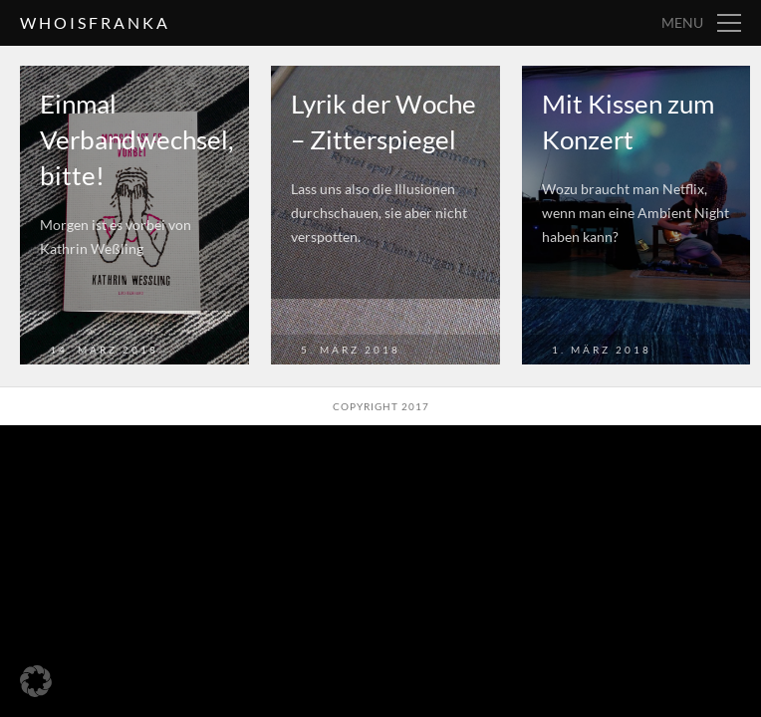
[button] (36, 681)
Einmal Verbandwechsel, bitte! (137, 139)
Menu (682, 22)
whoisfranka (95, 22)
